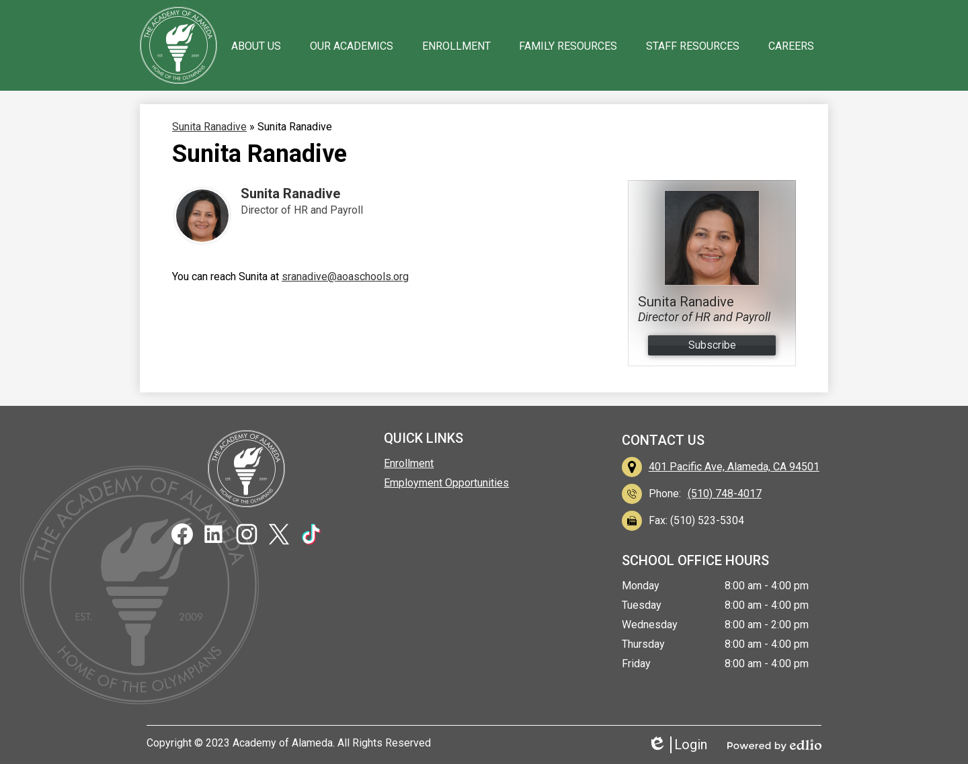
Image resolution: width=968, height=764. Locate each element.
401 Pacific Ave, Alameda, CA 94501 (734, 466)
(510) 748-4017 (725, 493)
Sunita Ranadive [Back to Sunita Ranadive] (209, 126)
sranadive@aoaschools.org (345, 276)
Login (677, 744)
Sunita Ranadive (290, 193)
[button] (256, 46)
